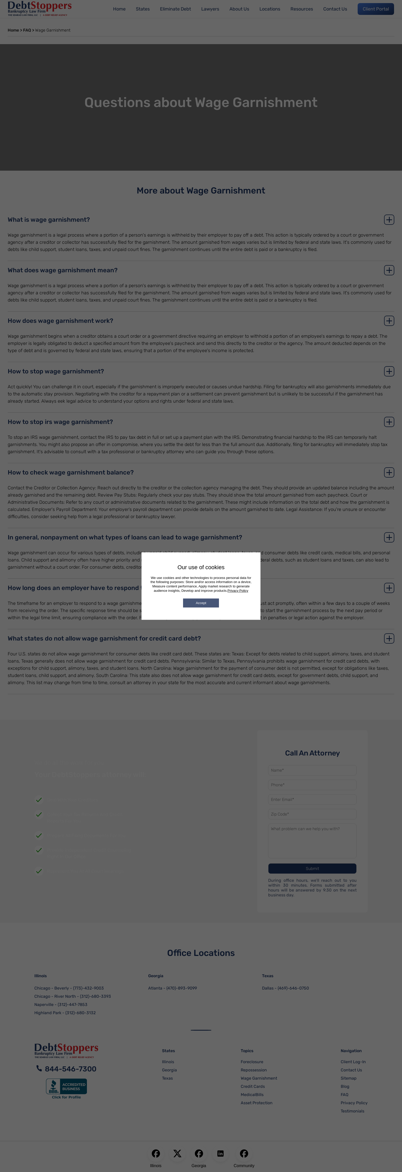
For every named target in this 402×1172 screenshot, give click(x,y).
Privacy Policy (237, 591)
